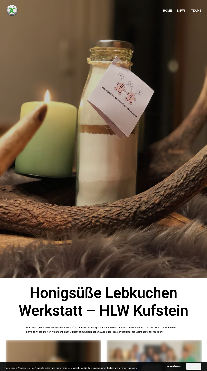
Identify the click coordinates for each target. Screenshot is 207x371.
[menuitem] (168, 10)
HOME (167, 10)
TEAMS (196, 10)
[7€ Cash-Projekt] (12, 10)
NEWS (181, 10)
